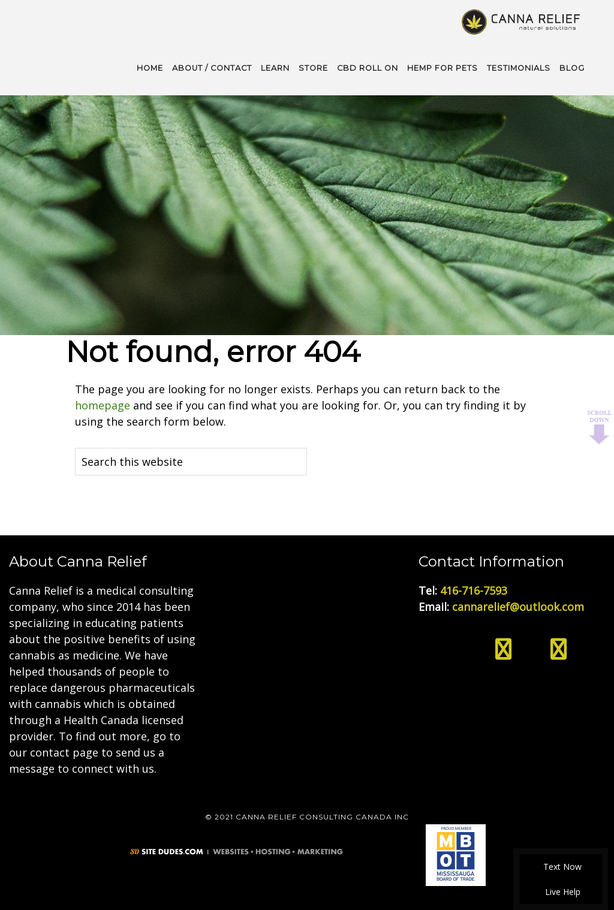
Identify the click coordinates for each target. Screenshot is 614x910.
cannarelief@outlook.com (518, 606)
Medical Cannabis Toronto (522, 21)
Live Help (560, 891)
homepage (102, 405)
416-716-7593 (473, 590)
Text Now (561, 866)
